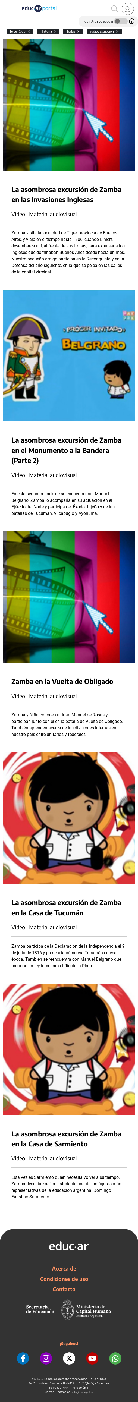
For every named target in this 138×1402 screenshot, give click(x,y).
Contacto (64, 1289)
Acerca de (64, 1268)
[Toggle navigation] (4, 3)
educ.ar (39, 1379)
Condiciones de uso (64, 1278)
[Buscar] (115, 9)
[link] (128, 9)
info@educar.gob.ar (82, 1392)
